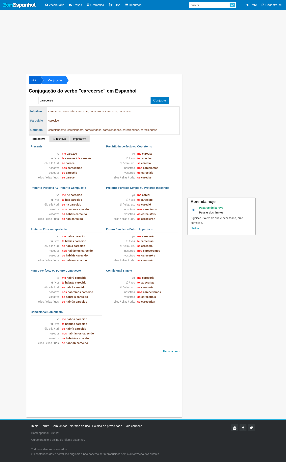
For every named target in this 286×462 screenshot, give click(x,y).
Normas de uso (80, 426)
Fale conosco (133, 426)
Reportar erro (171, 351)
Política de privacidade (107, 426)
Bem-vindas (59, 426)
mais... (195, 227)
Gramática (95, 5)
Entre (251, 5)
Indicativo (39, 138)
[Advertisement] (143, 42)
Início (34, 80)
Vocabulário (54, 5)
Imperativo (79, 138)
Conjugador (55, 80)
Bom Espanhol (19, 5)
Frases (75, 5)
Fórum (45, 426)
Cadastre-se (272, 5)
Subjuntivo (59, 138)
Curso (114, 5)
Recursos (133, 5)
